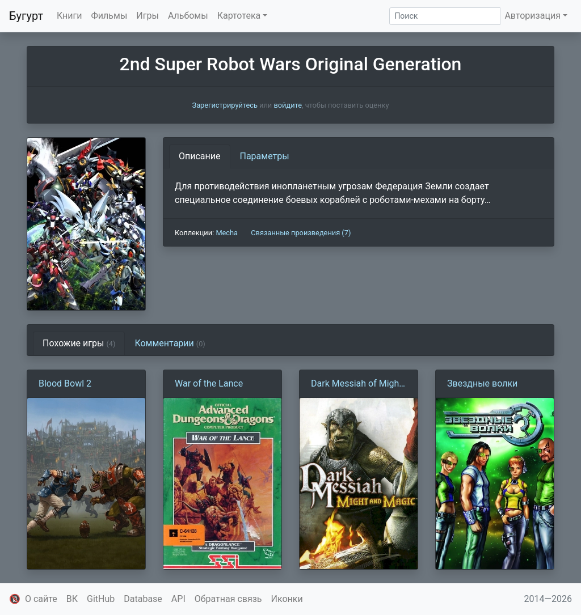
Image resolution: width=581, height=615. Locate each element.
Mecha (227, 232)
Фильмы (109, 15)
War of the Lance (209, 383)
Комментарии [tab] (169, 343)
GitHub (101, 598)
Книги (69, 15)
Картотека (239, 15)
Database (143, 598)
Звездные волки (482, 383)
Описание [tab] (200, 156)
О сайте (41, 598)
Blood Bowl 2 (65, 383)
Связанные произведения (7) (301, 232)
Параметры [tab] (264, 156)
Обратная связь (228, 598)
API (178, 598)
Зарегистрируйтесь (225, 105)
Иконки (287, 598)
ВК (72, 598)
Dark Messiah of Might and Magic (356, 384)
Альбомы (188, 15)
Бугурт (26, 16)
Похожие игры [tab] (79, 343)
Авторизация (532, 15)
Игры (147, 15)
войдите (287, 105)
